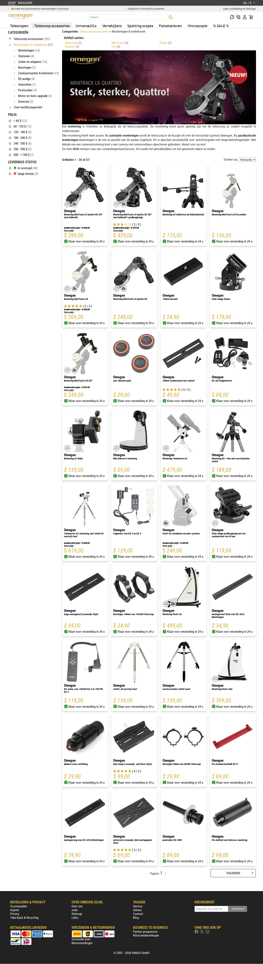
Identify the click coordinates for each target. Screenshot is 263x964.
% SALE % (221, 25)
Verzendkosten (81, 939)
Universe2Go (85, 25)
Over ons (77, 906)
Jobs (75, 910)
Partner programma (145, 932)
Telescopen (19, 25)
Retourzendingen (82, 943)
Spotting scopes (140, 25)
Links (75, 917)
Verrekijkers (112, 25)
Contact (138, 914)
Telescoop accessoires (52, 25)
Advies (137, 910)
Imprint (14, 910)
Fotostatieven (170, 25)
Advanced (73, 43)
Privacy (14, 914)
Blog (136, 917)
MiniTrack (120, 43)
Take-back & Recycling (24, 917)
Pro (116, 46)
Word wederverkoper (146, 935)
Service (137, 906)
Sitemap (77, 914)
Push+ (165, 43)
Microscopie (197, 25)
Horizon (72, 46)
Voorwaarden (18, 906)
